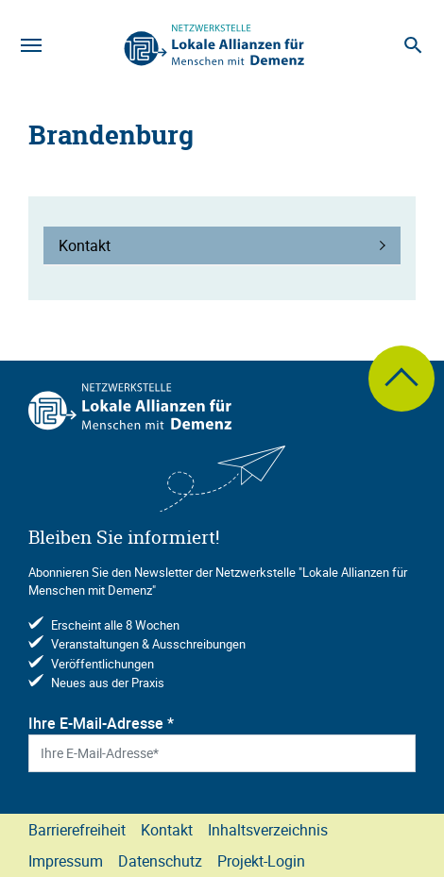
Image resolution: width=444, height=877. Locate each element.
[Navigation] (31, 45)
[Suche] (413, 45)
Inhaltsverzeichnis (268, 829)
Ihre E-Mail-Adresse (101, 723)
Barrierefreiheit (77, 829)
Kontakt (167, 829)
